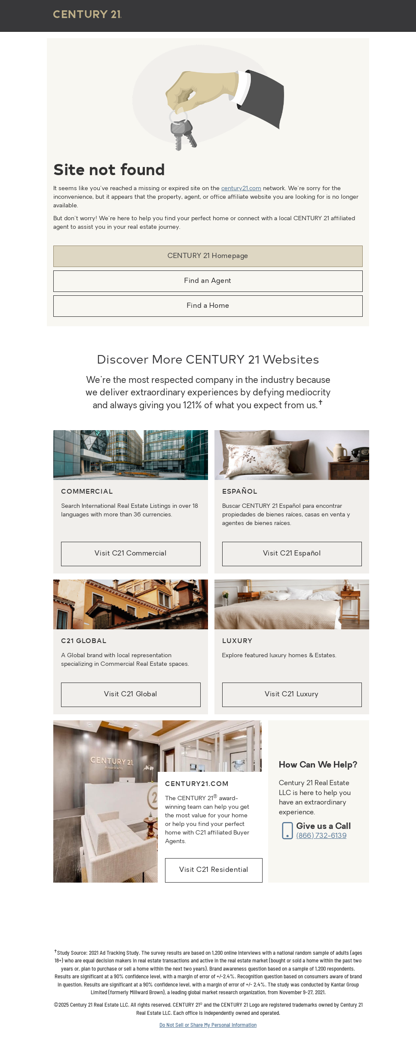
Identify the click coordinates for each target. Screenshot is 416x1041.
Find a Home (208, 306)
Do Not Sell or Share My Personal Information (208, 1024)
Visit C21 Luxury (292, 694)
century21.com (241, 188)
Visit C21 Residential (213, 870)
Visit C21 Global (130, 694)
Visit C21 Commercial (130, 553)
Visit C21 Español (292, 553)
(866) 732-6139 (321, 836)
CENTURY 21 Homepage (208, 256)
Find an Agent (207, 281)
